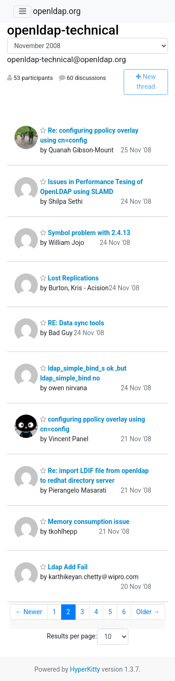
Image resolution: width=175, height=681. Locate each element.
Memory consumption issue (84, 521)
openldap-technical (63, 30)
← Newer (28, 612)
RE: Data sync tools (72, 323)
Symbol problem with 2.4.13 (85, 233)
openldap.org (56, 11)
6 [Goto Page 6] (124, 612)
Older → (148, 612)
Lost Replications (69, 278)
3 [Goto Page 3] (82, 612)
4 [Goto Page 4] (96, 612)
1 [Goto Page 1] (54, 612)
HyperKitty (85, 669)
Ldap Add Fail (64, 567)
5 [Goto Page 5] (110, 612)
